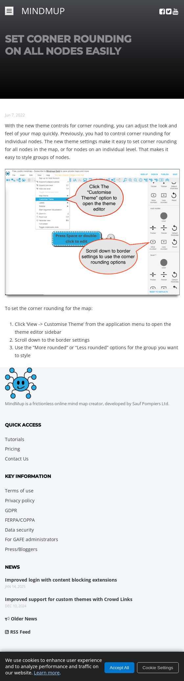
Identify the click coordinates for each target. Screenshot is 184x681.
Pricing (12, 449)
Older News (24, 619)
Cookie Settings (158, 667)
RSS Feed (20, 632)
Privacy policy (19, 500)
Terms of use (19, 490)
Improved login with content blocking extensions (61, 580)
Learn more (46, 672)
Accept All (119, 667)
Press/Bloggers (21, 549)
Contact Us (17, 459)
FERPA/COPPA (20, 520)
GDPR (11, 510)
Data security (19, 530)
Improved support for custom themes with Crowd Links (68, 599)
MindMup (43, 10)
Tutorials (14, 439)
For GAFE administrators (31, 539)
